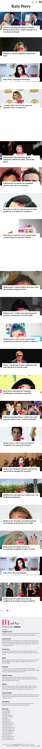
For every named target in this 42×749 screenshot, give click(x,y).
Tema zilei (21, 703)
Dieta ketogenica (6, 680)
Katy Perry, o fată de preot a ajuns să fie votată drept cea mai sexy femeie (19, 236)
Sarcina (4, 668)
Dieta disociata (29, 679)
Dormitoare (36, 695)
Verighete (23, 661)
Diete (3, 677)
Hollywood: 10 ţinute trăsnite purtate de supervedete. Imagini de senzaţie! (20, 470)
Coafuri (20, 651)
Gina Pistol (5, 644)
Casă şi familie (7, 693)
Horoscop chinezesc (7, 717)
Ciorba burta (21, 689)
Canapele (30, 695)
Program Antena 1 (9, 645)
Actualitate (6, 702)
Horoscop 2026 (6, 711)
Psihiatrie (22, 671)
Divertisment (6, 639)
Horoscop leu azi (6, 735)
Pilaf (35, 687)
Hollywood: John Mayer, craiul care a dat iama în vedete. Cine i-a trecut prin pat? (20, 418)
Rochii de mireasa (19, 660)
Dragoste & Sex (7, 632)
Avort (3, 671)
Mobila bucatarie (6, 695)
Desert (26, 687)
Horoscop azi (5, 714)
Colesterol (5, 670)
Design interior (6, 696)
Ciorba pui (14, 689)
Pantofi (36, 660)
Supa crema (15, 687)
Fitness (7, 677)
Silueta (35, 679)
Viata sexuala (16, 633)
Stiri (21, 49)
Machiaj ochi (18, 652)
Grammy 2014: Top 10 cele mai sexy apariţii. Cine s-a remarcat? (17, 106)
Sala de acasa (15, 680)
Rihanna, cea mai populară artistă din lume (19, 54)
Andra (33, 642)
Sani (28, 651)
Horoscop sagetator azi (8, 730)
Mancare (4, 686)
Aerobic (34, 677)
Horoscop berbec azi (7, 738)
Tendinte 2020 (6, 663)
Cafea (26, 686)
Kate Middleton (15, 641)
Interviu (10, 703)
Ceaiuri (8, 668)
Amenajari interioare (17, 695)
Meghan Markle (6, 641)
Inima (12, 668)
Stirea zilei (15, 703)
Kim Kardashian (24, 641)
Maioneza (31, 687)
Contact (38, 745)
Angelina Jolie (11, 642)
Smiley (29, 642)
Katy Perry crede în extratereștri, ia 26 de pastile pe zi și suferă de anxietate (20, 210)
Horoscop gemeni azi (8, 723)
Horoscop (5, 709)
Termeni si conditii (25, 745)
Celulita (12, 652)
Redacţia (33, 745)
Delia (36, 642)
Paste (8, 686)
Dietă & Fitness (7, 675)
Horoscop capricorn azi (8, 727)
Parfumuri (15, 651)
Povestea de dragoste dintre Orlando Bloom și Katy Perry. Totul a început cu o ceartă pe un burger (20, 29)
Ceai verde (8, 671)
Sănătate (5, 667)
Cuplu (26, 633)
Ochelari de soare (31, 661)
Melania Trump (20, 644)
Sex (38, 633)
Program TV (28, 644)
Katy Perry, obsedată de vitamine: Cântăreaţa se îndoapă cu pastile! (17, 392)
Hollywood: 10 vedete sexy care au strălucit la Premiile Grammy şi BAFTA (19, 600)
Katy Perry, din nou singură (14, 573)
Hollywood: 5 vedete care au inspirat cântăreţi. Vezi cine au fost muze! (18, 444)
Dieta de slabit (21, 679)
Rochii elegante (6, 661)
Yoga (23, 677)
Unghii (10, 651)
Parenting (13, 696)
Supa (29, 686)
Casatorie (34, 633)
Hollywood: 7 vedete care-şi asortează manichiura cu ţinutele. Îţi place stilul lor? (20, 340)
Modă (4, 658)
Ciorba (12, 686)
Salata (22, 686)
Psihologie (17, 668)
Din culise (4, 703)
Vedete (21, 23)
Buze (8, 652)
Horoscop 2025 (6, 712)
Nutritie (14, 679)
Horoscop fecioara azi (8, 724)
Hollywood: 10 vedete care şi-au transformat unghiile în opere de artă (19, 548)
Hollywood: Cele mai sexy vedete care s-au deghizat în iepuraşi (20, 496)
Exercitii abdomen (7, 679)
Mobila (25, 695)
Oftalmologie (35, 670)
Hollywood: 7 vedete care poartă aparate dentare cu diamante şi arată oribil (20, 314)
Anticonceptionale (13, 670)
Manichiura (33, 651)
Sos (19, 686)
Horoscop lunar (6, 720)
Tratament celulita (27, 652)
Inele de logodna (15, 661)
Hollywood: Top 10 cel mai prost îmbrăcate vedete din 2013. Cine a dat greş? (18, 159)
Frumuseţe (5, 649)
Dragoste (4, 633)
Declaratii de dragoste (29, 635)
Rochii (6, 651)
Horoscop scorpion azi (8, 729)
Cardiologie (28, 670)
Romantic (10, 633)
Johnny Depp (32, 641)
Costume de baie (29, 660)
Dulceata (33, 686)
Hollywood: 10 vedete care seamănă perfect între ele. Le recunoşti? (18, 184)
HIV (13, 671)
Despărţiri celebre (7, 705)
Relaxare (19, 677)
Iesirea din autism (29, 703)
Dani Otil (24, 642)
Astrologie (5, 718)
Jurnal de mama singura (22, 696)
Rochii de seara (10, 660)
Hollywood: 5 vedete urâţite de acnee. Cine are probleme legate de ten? (21, 288)
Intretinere (28, 677)
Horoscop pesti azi (7, 733)
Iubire (29, 633)
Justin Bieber (11, 644)
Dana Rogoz (18, 642)
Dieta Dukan (13, 677)
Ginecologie (23, 668)
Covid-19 (21, 705)
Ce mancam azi (29, 689)
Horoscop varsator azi (8, 732)
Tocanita (4, 687)
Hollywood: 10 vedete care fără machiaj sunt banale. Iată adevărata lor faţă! (19, 522)
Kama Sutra (5, 635)
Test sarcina (21, 670)
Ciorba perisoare (6, 689)
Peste (16, 686)
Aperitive (21, 687)
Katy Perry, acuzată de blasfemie (16, 79)
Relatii (22, 633)
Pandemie (26, 705)
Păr (3, 651)
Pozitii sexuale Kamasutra (16, 635)
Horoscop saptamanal (8, 739)
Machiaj (25, 651)
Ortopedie (17, 671)
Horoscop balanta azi (8, 736)
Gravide (32, 696)
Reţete (4, 684)
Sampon (4, 652)
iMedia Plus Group (17, 744)
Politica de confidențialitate (12, 745)
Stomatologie (31, 668)
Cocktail (9, 687)
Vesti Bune (15, 705)
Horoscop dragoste (7, 715)
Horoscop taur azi (7, 726)
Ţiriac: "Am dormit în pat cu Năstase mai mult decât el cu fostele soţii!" (20, 366)
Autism (10, 698)
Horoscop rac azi (6, 721)
